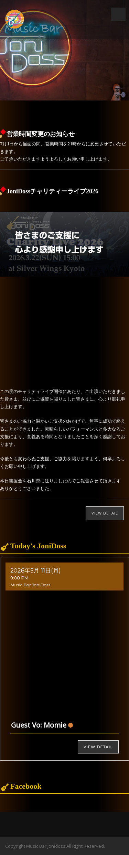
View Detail (105, 513)
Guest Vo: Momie (38, 725)
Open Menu (118, 14)
